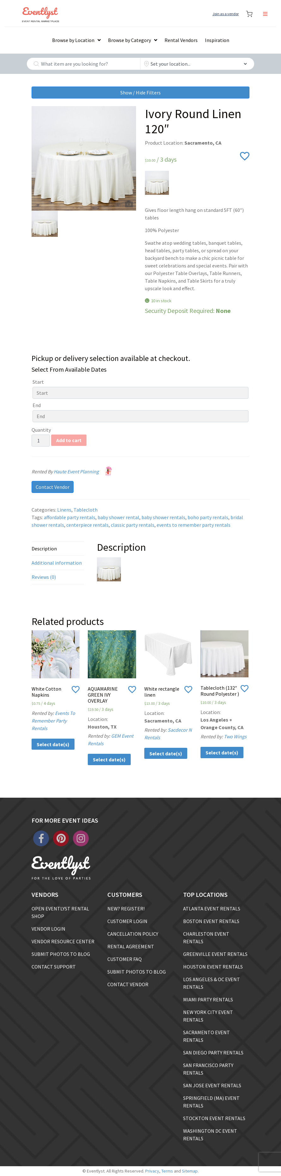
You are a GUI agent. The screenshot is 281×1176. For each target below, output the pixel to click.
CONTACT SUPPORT (54, 966)
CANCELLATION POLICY (132, 934)
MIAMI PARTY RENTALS (208, 999)
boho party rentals (208, 517)
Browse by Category (129, 40)
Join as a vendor (225, 13)
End (37, 405)
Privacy (152, 1171)
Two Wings (235, 736)
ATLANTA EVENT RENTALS (211, 908)
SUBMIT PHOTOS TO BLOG (61, 954)
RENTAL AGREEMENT (130, 946)
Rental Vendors (181, 40)
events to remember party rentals (193, 525)
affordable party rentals (69, 517)
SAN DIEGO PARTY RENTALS (213, 1052)
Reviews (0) (44, 577)
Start (38, 381)
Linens (64, 510)
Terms (167, 1171)
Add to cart (68, 440)
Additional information (57, 563)
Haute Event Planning (84, 471)
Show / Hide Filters (140, 92)
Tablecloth (86, 510)
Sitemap (190, 1171)
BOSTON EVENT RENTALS (211, 921)
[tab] (58, 548)
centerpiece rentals (87, 525)
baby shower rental (118, 517)
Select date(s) (53, 744)
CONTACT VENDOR (127, 984)
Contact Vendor (52, 487)
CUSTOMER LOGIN (127, 921)
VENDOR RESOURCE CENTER (63, 941)
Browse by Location (73, 40)
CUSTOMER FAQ (124, 959)
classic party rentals (132, 525)
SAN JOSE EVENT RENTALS (212, 1085)
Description (44, 548)
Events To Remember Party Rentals (53, 720)
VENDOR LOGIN (48, 929)
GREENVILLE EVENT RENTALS (215, 954)
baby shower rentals (163, 517)
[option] (84, 158)
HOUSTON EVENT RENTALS (213, 966)
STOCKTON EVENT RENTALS (214, 1118)
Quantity (41, 430)
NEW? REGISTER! (126, 908)
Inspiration (217, 40)
